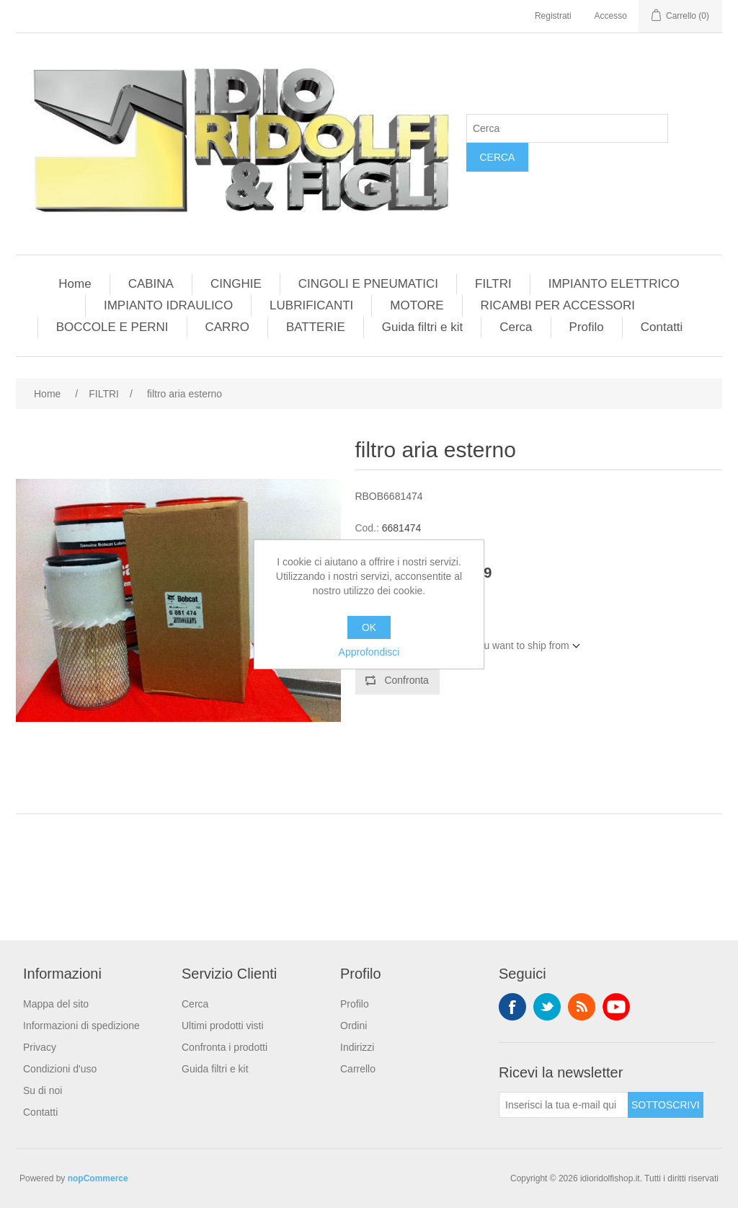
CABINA (151, 284)
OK (369, 627)
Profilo (586, 327)
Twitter (547, 1006)
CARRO (227, 327)
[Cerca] (567, 128)
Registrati (553, 16)
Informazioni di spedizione (81, 1025)
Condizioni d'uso (60, 1069)
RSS (581, 1006)
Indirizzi (357, 1047)
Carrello (357, 1069)
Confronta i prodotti (224, 1047)
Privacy (39, 1047)
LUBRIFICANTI (311, 305)
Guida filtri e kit (422, 327)
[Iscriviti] (563, 1105)
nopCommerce (98, 1178)
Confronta (406, 680)
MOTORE (416, 305)
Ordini (353, 1025)
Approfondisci (369, 652)
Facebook (512, 1006)
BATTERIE (315, 327)
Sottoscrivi (665, 1105)
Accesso (611, 16)
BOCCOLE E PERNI (112, 327)
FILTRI (493, 284)
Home (74, 284)
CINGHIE (236, 284)
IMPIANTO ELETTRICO (614, 284)
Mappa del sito (56, 1004)
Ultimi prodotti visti (223, 1025)
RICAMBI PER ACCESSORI (558, 305)
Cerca (497, 157)
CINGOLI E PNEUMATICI (368, 284)
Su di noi (42, 1090)
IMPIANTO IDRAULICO (168, 305)
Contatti (662, 327)
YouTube (616, 1006)
